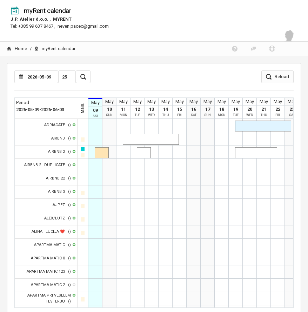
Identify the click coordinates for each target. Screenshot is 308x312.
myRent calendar (41, 11)
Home (17, 48)
